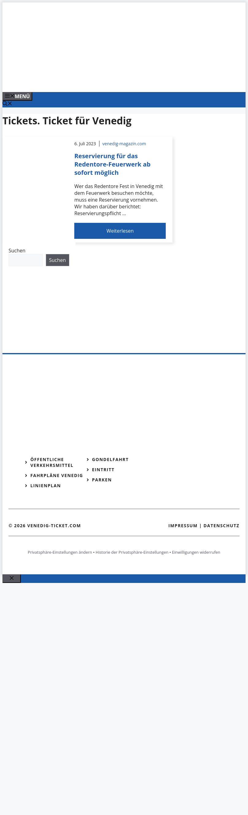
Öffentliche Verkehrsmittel (51, 462)
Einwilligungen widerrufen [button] (196, 552)
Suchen (17, 250)
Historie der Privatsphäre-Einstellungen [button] (132, 552)
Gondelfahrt (110, 459)
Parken (102, 480)
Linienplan (45, 485)
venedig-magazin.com (124, 144)
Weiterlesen (120, 230)
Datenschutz (221, 525)
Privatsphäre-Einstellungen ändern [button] (60, 552)
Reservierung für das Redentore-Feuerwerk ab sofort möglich (112, 164)
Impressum (183, 525)
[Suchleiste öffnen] (7, 104)
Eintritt (103, 469)
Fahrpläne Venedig (56, 475)
